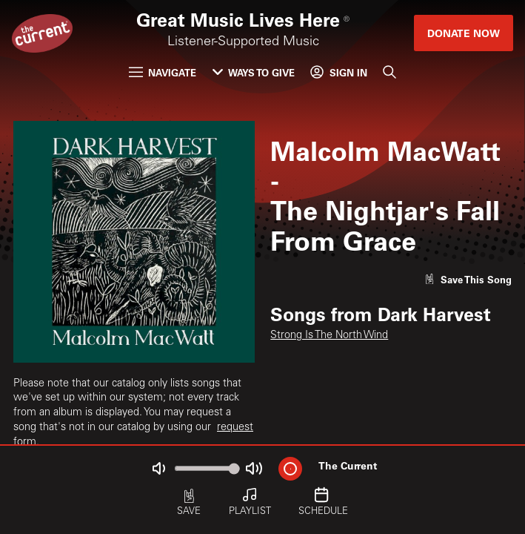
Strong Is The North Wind (329, 336)
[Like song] (468, 279)
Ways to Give (254, 72)
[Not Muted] (158, 468)
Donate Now (463, 33)
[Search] (389, 72)
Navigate (162, 72)
